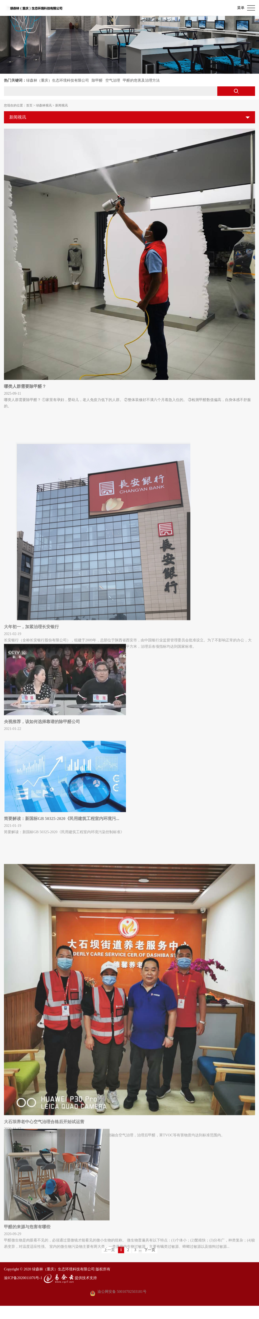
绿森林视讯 (44, 105)
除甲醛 (97, 80)
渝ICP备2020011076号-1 (23, 1278)
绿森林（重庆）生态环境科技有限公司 (57, 80)
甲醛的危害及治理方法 (141, 80)
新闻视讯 (61, 105)
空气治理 (112, 80)
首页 (29, 105)
